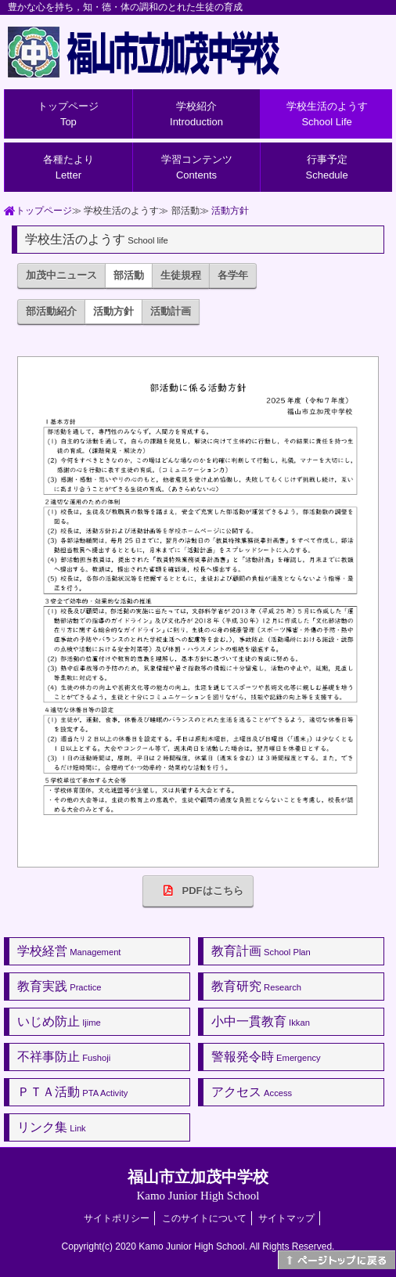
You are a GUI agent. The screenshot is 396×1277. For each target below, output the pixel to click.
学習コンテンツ (196, 167)
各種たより (68, 167)
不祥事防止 (63, 1056)
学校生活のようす (327, 114)
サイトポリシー (116, 1218)
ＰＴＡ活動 (72, 1091)
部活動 (128, 275)
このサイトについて (204, 1218)
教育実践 (59, 986)
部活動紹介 (51, 311)
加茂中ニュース (61, 275)
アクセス (251, 1091)
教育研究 (256, 986)
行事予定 (327, 167)
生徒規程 (180, 275)
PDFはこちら (198, 890)
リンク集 (51, 1127)
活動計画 (170, 311)
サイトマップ (286, 1218)
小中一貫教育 (260, 1021)
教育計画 (261, 951)
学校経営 (69, 951)
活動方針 (230, 210)
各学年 (233, 275)
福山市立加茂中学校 (198, 1185)
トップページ (68, 114)
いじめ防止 (59, 1021)
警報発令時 (266, 1056)
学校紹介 (196, 114)
